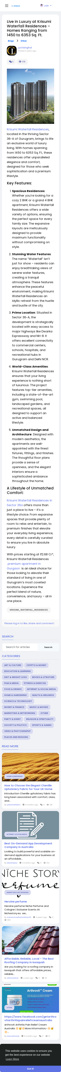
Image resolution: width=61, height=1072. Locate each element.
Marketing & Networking (19, 713)
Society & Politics (15, 725)
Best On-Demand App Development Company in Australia (28, 845)
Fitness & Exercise (35, 683)
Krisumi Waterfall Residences (28, 129)
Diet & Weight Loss (15, 677)
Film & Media (11, 683)
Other (24, 41)
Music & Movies (39, 707)
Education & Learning (17, 671)
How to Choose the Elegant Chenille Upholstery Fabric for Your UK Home (28, 787)
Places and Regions (16, 737)
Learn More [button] (12, 1059)
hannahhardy (13, 1036)
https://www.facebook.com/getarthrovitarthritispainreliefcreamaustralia (30, 1018)
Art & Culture (12, 665)
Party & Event (12, 719)
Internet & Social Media (41, 689)
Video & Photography (17, 731)
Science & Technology (18, 701)
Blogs (11, 41)
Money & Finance (14, 707)
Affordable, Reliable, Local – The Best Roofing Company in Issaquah (29, 960)
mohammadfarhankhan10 (19, 917)
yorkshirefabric (13, 804)
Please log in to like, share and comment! (29, 623)
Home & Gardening (15, 695)
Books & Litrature (43, 677)
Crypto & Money (36, 665)
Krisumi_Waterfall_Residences (29, 609)
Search (48, 647)
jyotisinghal (25, 47)
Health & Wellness (43, 695)
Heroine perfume (15, 901)
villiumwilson (13, 978)
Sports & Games (42, 725)
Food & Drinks (13, 689)
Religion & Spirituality (39, 719)
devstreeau (12, 863)
